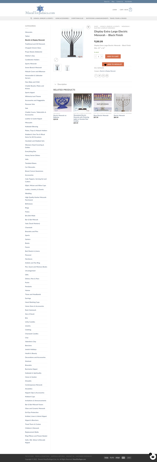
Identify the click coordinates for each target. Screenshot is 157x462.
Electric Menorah (119, 115)
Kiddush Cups (30, 396)
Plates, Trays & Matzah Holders (36, 130)
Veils (26, 159)
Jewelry (28, 326)
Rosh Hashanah (30, 310)
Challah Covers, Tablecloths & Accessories (35, 113)
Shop (96, 26)
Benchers (28, 345)
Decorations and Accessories (35, 357)
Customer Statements (84, 456)
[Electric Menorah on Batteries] (62, 102)
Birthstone (29, 204)
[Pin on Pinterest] (107, 75)
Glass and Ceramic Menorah (35, 408)
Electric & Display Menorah (35, 40)
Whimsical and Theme (33, 96)
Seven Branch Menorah (33, 67)
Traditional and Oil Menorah (35, 44)
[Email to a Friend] (103, 75)
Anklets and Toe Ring (32, 263)
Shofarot (28, 361)
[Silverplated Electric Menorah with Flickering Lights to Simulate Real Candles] (83, 102)
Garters (27, 239)
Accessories (29, 175)
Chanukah (28, 227)
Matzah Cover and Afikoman (35, 71)
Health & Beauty (31, 353)
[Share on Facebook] (96, 75)
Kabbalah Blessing (31, 126)
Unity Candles (30, 322)
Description (60, 84)
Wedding (28, 193)
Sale (26, 108)
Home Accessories (63, 18)
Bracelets (28, 365)
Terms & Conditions (42, 456)
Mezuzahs (28, 122)
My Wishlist (128, 1)
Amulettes (28, 389)
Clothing (28, 330)
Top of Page (29, 456)
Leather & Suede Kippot (33, 119)
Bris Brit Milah (30, 216)
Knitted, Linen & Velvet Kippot (36, 416)
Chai (26, 338)
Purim (27, 282)
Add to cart (113, 56)
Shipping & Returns (58, 456)
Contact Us (120, 1)
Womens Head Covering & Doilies (34, 146)
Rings (27, 208)
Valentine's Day (30, 341)
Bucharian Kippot (31, 369)
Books (27, 243)
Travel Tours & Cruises (118, 18)
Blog (113, 1)
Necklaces (28, 259)
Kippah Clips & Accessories (34, 393)
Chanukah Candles (31, 334)
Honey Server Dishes (32, 155)
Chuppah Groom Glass (33, 48)
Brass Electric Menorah (101, 115)
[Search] (31, 18)
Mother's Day (30, 56)
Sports (27, 235)
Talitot (27, 36)
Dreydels (28, 381)
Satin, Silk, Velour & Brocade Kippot (35, 441)
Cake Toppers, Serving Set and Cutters (36, 180)
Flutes (27, 212)
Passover (28, 255)
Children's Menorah (32, 428)
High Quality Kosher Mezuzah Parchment (35, 198)
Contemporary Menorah (33, 385)
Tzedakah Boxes (30, 163)
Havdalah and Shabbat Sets (34, 141)
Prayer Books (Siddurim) (33, 52)
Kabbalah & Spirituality (33, 373)
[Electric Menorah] (123, 102)
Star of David (29, 314)
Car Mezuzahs (30, 167)
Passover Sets (30, 104)
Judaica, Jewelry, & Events (43, 18)
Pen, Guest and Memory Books (36, 267)
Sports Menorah (31, 64)
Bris (26, 318)
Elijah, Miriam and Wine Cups (35, 185)
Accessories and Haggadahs (35, 100)
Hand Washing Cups (32, 302)
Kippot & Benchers (32, 420)
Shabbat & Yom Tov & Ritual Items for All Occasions (35, 135)
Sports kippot (30, 92)
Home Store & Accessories (34, 306)
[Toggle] (55, 84)
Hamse (27, 290)
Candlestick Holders (32, 60)
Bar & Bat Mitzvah (31, 219)
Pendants (28, 286)
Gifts (26, 275)
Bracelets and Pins (31, 231)
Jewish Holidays (31, 349)
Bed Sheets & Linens (32, 251)
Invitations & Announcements (97, 18)
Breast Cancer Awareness (34, 171)
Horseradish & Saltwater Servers (33, 76)
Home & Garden (31, 377)
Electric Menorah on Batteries (59, 116)
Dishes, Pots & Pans (32, 279)
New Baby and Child (32, 82)
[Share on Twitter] (99, 75)
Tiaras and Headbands (33, 294)
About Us (107, 1)
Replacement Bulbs (32, 432)
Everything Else (78, 18)
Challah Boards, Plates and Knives (34, 87)
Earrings (28, 298)
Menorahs (28, 32)
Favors (27, 247)
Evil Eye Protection (32, 412)
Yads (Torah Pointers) (32, 223)
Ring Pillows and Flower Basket (36, 436)
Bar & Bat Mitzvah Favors (34, 404)
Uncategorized (30, 271)
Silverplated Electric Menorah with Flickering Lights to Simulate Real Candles (81, 118)
